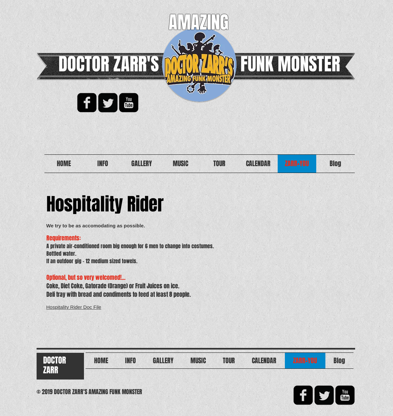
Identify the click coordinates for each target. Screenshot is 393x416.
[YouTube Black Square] (129, 102)
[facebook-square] (87, 102)
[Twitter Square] (108, 102)
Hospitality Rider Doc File (73, 307)
